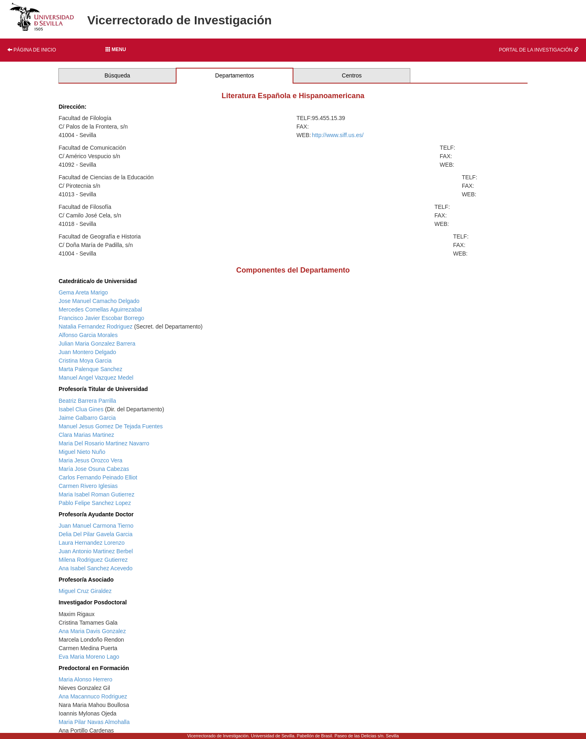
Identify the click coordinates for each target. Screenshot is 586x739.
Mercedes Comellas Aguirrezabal (100, 309)
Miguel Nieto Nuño (81, 452)
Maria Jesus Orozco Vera (90, 460)
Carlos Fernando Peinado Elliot (97, 477)
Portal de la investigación (539, 50)
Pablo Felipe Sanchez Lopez (94, 503)
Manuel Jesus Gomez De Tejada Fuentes (110, 426)
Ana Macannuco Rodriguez (92, 696)
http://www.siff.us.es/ (338, 135)
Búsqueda (117, 75)
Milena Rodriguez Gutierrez (92, 559)
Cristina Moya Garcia (85, 360)
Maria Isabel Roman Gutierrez (96, 494)
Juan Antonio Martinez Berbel (95, 551)
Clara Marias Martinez (86, 435)
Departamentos (234, 75)
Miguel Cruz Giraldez (85, 591)
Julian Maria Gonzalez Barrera (96, 343)
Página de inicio (31, 50)
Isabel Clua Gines (80, 409)
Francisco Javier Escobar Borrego (101, 318)
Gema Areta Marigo (83, 292)
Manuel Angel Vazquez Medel (95, 377)
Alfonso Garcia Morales (88, 335)
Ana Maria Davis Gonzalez (92, 631)
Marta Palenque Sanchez (90, 369)
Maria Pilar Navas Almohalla (93, 722)
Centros (352, 75)
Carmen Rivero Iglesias (88, 486)
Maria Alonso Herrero (85, 679)
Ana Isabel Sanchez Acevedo (95, 568)
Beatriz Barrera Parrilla (87, 400)
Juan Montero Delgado (87, 352)
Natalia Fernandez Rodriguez (95, 326)
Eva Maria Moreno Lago (88, 656)
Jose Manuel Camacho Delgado (98, 301)
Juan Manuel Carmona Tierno (95, 525)
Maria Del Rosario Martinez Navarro (103, 443)
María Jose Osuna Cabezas (93, 469)
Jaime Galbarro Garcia (87, 418)
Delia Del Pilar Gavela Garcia (95, 534)
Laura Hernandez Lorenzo (91, 542)
